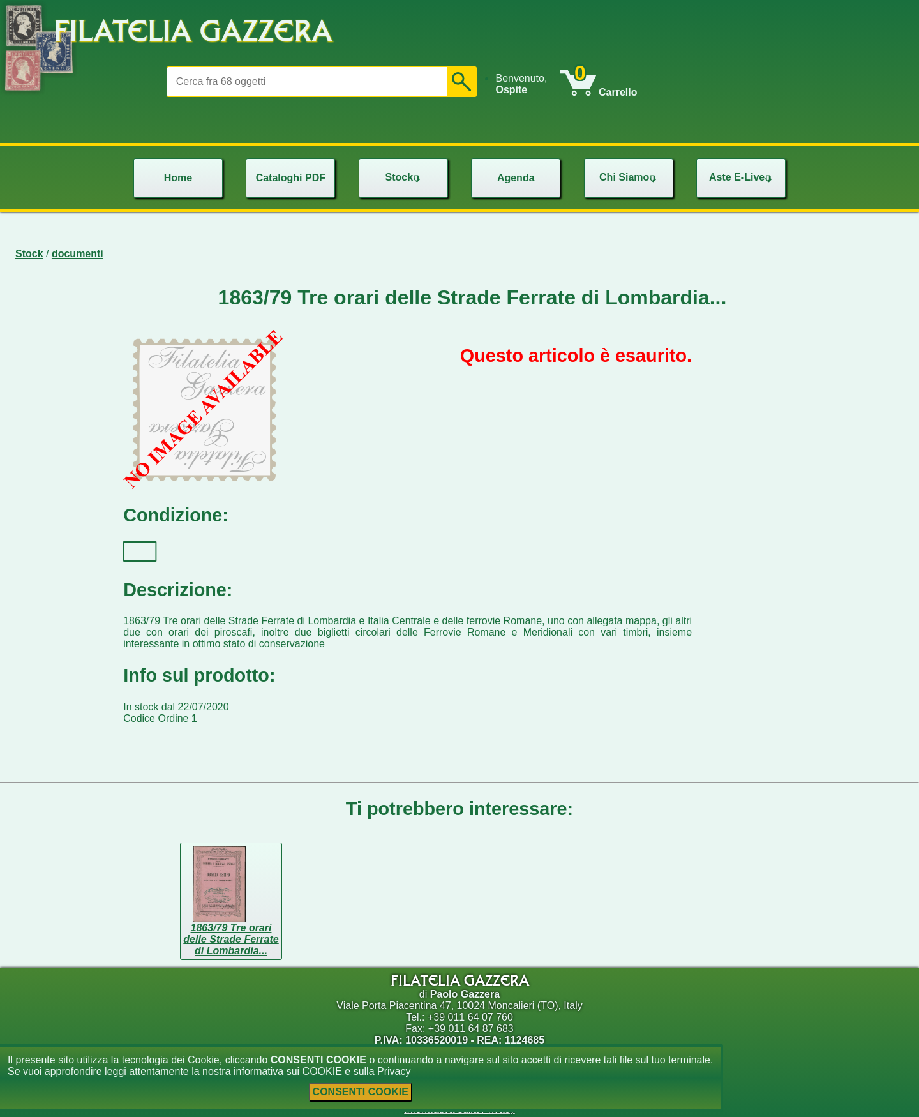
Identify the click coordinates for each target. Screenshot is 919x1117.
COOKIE (322, 1071)
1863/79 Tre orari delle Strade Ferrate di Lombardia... (230, 939)
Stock (29, 253)
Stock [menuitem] (404, 177)
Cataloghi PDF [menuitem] (290, 177)
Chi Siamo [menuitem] (629, 177)
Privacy (393, 1071)
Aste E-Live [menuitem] (742, 177)
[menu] (527, 84)
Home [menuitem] (178, 177)
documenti (77, 253)
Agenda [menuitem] (516, 177)
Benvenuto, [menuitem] (521, 84)
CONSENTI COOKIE (360, 1091)
